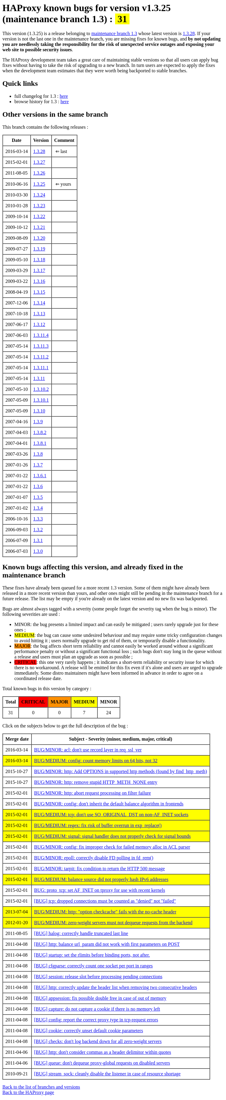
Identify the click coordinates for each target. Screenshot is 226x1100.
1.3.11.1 (41, 367)
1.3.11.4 (41, 335)
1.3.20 (39, 238)
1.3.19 (39, 248)
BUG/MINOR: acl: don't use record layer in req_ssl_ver (88, 749)
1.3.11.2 (41, 356)
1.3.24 (39, 194)
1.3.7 (38, 464)
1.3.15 (39, 292)
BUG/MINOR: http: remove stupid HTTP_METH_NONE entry (95, 782)
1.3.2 (38, 529)
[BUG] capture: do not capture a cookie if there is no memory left (97, 1009)
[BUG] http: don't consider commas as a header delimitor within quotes (102, 1052)
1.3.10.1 (41, 400)
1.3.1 (38, 540)
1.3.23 (39, 205)
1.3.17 (39, 270)
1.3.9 (38, 421)
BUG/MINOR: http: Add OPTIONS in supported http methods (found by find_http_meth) (120, 771)
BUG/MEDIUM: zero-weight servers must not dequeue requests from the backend (113, 922)
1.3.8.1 (39, 443)
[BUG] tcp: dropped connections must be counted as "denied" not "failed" (105, 901)
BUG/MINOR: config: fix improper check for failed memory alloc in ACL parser (112, 847)
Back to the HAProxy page (28, 1092)
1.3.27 (39, 162)
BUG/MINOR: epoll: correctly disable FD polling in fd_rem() (93, 857)
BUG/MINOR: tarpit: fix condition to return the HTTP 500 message (99, 868)
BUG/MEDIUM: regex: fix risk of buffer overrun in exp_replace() (98, 825)
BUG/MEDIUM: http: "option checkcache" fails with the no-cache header (105, 911)
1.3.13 (39, 313)
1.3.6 (38, 486)
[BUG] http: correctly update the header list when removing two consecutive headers (115, 987)
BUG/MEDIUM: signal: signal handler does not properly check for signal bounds (112, 836)
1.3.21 (39, 227)
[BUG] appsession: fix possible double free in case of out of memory (100, 998)
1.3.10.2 (41, 389)
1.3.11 (39, 378)
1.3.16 (39, 281)
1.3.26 (39, 172)
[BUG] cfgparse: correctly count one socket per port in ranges (93, 965)
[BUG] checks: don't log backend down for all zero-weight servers (98, 1041)
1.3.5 (38, 497)
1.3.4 (38, 508)
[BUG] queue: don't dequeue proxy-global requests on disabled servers (102, 1063)
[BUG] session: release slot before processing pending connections (98, 976)
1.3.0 (38, 551)
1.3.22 (39, 216)
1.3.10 (39, 410)
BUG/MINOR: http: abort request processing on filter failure (92, 793)
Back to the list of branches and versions (41, 1087)
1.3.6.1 (39, 475)
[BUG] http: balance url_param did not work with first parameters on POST (107, 944)
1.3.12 (39, 324)
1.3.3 (38, 518)
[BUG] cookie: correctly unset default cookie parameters (88, 1030)
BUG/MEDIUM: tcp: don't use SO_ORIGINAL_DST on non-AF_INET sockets (111, 814)
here (64, 96)
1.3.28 (189, 33)
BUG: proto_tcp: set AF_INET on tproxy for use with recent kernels (99, 890)
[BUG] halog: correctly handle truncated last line (81, 933)
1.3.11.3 (41, 346)
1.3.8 (38, 454)
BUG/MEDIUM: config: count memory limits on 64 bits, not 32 (96, 760)
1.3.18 (39, 259)
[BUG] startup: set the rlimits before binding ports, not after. (92, 955)
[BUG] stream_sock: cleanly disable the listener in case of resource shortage (107, 1073)
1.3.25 (39, 184)
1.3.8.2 (39, 432)
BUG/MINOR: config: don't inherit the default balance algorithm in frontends (108, 803)
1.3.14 (39, 302)
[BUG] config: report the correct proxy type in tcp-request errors (96, 1019)
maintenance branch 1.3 (114, 33)
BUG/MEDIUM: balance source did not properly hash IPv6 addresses (101, 879)
